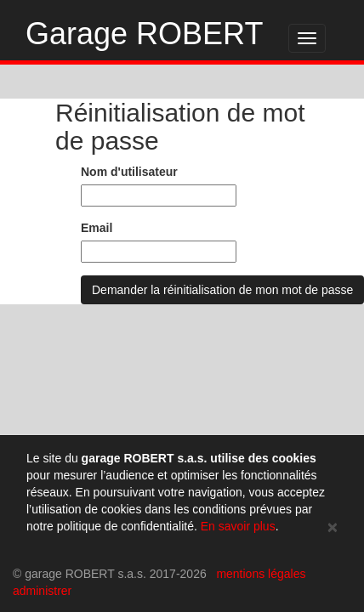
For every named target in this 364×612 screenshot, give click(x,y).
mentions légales (260, 574)
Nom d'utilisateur (129, 171)
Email (96, 228)
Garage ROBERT (144, 33)
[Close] (332, 527)
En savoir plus (238, 526)
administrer (42, 591)
